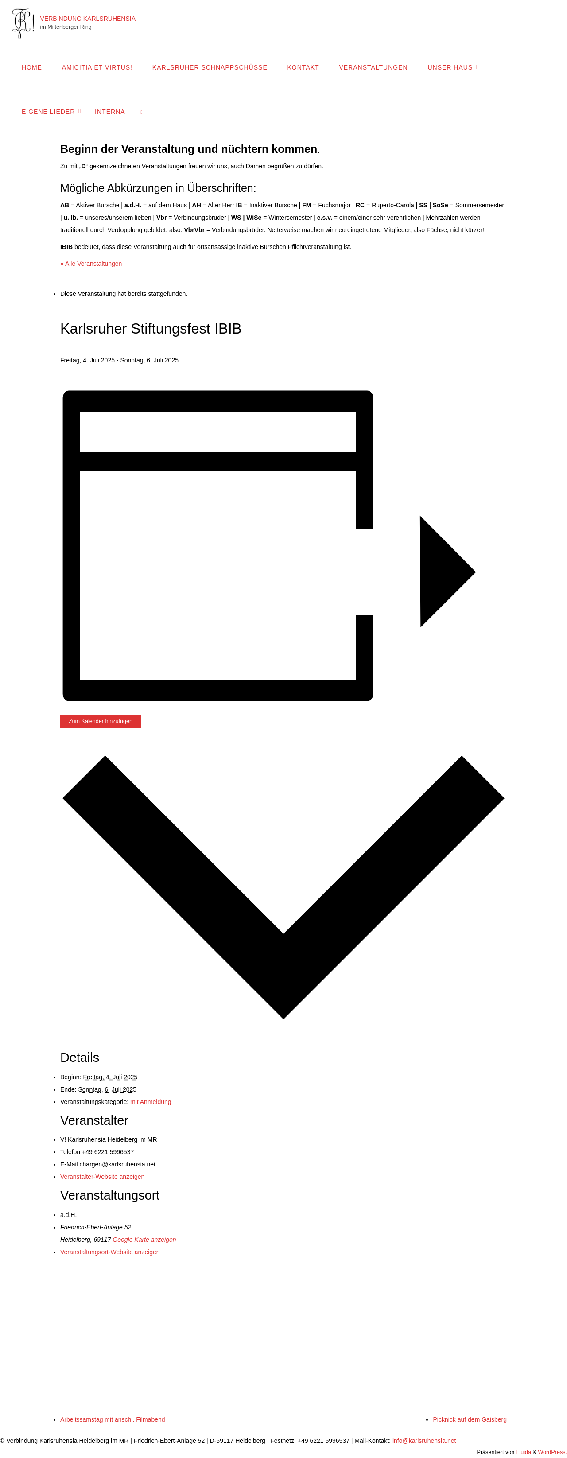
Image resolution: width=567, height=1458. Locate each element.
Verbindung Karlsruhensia (88, 18)
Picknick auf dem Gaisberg (470, 1419)
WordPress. (552, 1452)
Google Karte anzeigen (144, 1239)
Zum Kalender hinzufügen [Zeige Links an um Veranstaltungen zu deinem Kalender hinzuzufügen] (100, 721)
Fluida (522, 1452)
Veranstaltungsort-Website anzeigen (110, 1252)
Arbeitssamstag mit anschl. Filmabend (112, 1419)
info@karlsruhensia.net (424, 1440)
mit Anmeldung (150, 1101)
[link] (141, 111)
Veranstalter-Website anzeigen (102, 1176)
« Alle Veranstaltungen (91, 263)
